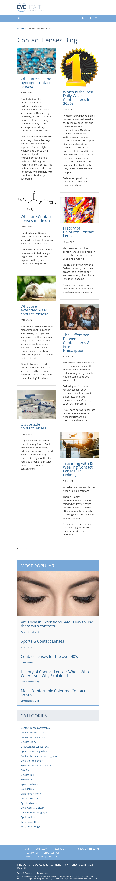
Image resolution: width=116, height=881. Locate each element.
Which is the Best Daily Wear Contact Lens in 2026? (78, 97)
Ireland (21, 867)
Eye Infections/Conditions (35, 765)
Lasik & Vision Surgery (33, 812)
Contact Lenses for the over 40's (49, 656)
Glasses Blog (28, 741)
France (73, 864)
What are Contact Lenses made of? (36, 218)
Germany (55, 864)
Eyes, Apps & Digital (32, 807)
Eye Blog (25, 779)
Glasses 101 (27, 774)
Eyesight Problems (31, 760)
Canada (43, 864)
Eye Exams (27, 788)
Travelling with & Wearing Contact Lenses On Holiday (78, 469)
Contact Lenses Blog (30, 681)
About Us (52, 856)
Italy (65, 864)
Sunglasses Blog (30, 826)
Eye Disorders (28, 784)
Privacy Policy (42, 873)
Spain (82, 864)
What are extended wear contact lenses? (34, 310)
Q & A (24, 770)
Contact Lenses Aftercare (35, 727)
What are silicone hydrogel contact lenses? (36, 82)
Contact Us (33, 852)
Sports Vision (26, 647)
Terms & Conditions (25, 873)
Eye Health (27, 817)
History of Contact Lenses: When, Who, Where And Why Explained (55, 673)
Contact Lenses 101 (32, 732)
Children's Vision (30, 793)
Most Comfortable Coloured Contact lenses (53, 692)
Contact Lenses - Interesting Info (39, 756)
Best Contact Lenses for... (35, 746)
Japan (91, 864)
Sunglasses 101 (29, 821)
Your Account (42, 849)
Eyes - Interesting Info (30, 632)
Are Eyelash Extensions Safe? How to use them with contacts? (57, 623)
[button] (82, 18)
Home (20, 28)
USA (35, 864)
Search (39, 856)
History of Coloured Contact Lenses (78, 231)
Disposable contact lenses (33, 426)
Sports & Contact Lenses (42, 641)
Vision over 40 (27, 662)
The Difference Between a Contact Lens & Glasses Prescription (76, 342)
